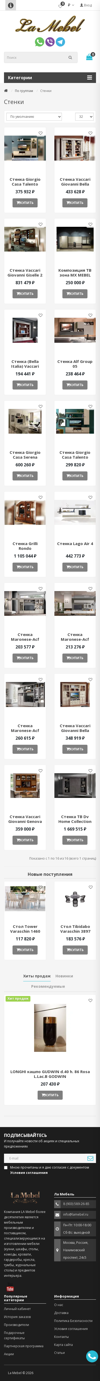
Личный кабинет (17, 1309)
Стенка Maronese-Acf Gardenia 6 (75, 639)
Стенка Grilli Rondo (25, 546)
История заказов (17, 1317)
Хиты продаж (37, 975)
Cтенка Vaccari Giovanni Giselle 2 (24, 272)
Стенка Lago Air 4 (75, 543)
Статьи (59, 1352)
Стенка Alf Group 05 (75, 364)
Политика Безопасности (73, 1321)
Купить (25, 202)
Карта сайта (63, 1344)
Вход (86, 5)
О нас (58, 1305)
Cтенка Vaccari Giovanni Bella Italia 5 (75, 184)
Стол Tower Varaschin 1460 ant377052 (25, 931)
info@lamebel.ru (75, 1214)
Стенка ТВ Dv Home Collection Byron (74, 821)
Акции (9, 1354)
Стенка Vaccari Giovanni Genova (25, 819)
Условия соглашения (71, 1328)
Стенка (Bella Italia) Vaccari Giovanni (25, 366)
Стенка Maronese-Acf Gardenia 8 (25, 730)
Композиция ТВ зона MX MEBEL (74, 272)
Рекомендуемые (48, 986)
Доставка (61, 1313)
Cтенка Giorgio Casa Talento (25, 182)
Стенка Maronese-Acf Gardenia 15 (25, 639)
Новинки (64, 975)
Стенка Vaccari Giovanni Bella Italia (75, 730)
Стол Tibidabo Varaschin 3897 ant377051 (75, 931)
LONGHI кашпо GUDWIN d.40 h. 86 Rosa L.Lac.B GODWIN (50, 1074)
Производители (16, 1325)
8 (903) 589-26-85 (76, 1204)
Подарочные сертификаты (14, 1335)
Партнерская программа (23, 1346)
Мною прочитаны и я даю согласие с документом (47, 1170)
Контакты (61, 1336)
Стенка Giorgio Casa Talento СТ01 (74, 457)
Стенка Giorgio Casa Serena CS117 (25, 457)
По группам (24, 91)
